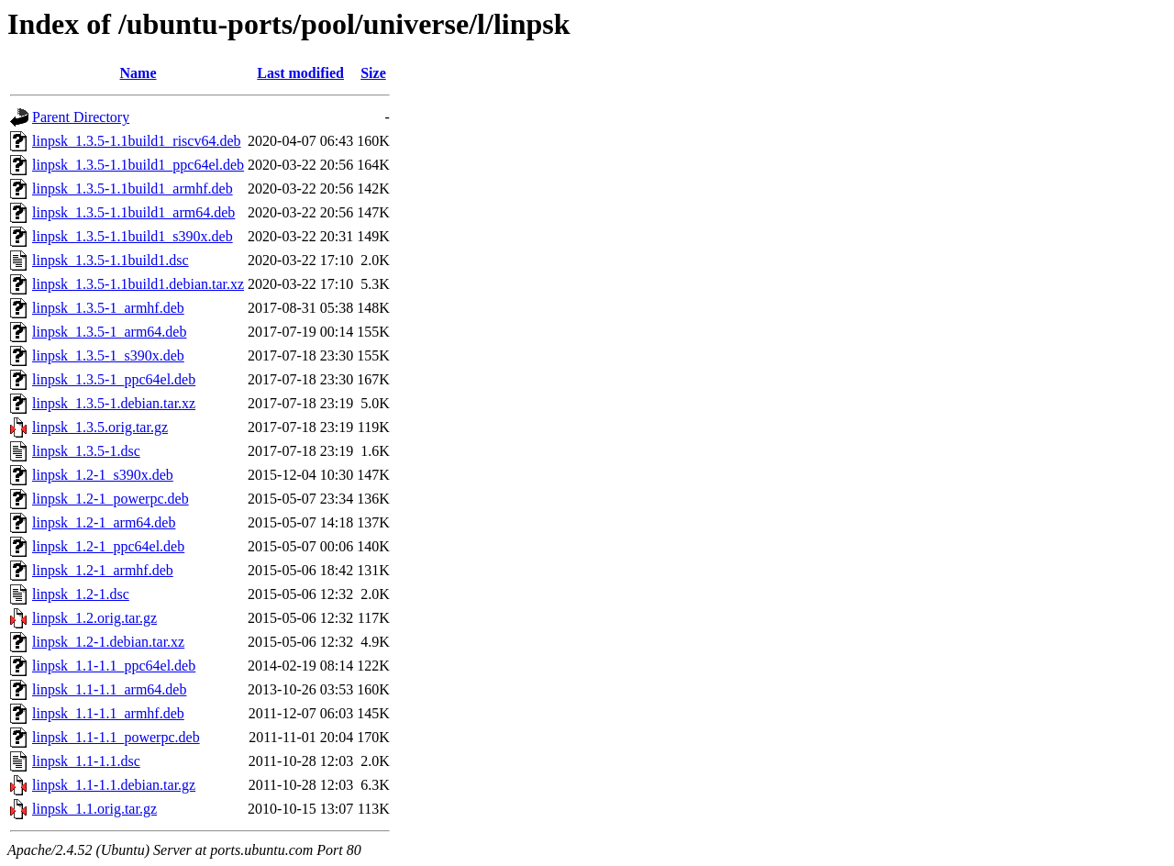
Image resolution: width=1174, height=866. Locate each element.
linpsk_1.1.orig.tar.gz (94, 808)
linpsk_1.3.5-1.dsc (86, 451)
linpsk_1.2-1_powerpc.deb (110, 498)
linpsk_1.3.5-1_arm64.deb (109, 331)
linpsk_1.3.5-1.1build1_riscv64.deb (136, 141)
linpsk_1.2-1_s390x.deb (102, 475)
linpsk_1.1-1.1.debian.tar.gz (113, 785)
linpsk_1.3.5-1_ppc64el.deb (113, 379)
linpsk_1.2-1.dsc (80, 594)
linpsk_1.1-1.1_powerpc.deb (116, 737)
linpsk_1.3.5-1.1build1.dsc (110, 260)
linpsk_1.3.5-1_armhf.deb (108, 308)
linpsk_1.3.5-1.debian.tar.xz (113, 403)
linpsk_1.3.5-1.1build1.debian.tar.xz (138, 284)
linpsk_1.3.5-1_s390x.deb (108, 355)
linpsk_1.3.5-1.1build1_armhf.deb (132, 188)
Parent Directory (80, 117)
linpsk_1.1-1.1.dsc (86, 761)
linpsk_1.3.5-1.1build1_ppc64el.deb (138, 164)
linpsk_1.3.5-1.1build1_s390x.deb (132, 236)
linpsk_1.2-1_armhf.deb (102, 570)
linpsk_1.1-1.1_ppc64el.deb (113, 665)
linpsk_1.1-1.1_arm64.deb (109, 689)
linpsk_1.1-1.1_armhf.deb (108, 713)
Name (138, 73)
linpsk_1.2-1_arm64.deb (103, 522)
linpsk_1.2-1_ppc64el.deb (108, 546)
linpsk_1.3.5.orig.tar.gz (100, 427)
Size (373, 73)
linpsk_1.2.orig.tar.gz (94, 618)
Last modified (300, 73)
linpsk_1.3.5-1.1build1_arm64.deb (133, 212)
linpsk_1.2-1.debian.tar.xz (108, 642)
